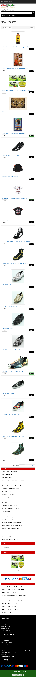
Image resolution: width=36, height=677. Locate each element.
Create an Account (5, 640)
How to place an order (5, 626)
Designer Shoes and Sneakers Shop (9, 471)
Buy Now (31, 70)
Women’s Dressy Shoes (7, 511)
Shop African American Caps (8, 494)
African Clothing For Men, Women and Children (12, 525)
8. (10, 606)
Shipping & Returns (5, 628)
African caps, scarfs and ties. (8, 531)
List (6, 27)
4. (14, 595)
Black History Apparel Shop (7, 497)
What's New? (5, 552)
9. (10, 609)
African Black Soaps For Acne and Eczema (11, 519)
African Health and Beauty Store (8, 516)
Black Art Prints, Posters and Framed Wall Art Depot (13, 480)
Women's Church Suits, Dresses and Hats (10, 514)
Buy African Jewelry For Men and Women (10, 528)
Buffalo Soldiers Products (7, 502)
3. (9, 592)
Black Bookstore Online (7, 483)
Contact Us (3, 624)
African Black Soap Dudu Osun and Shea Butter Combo (18, 569)
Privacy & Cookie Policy (6, 632)
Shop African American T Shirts (8, 491)
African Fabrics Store (6, 533)
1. (12, 586)
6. (12, 600)
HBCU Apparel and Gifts (7, 474)
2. (13, 589)
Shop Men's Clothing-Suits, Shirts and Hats (11, 508)
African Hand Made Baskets (8, 536)
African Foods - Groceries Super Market (10, 539)
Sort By (32, 27)
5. (10, 598)
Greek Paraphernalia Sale (7, 499)
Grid (10, 27)
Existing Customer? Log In (6, 642)
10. (6, 612)
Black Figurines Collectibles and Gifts (9, 477)
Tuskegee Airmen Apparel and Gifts (9, 505)
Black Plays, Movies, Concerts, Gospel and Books (12, 485)
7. (10, 603)
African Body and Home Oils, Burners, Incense (11, 522)
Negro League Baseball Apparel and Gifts (10, 488)
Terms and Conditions (5, 630)
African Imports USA (6, 1)
